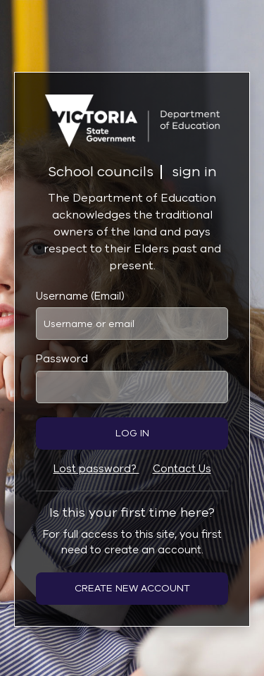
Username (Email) (80, 296)
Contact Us (182, 469)
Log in (132, 433)
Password (62, 359)
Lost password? (96, 469)
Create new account (132, 588)
